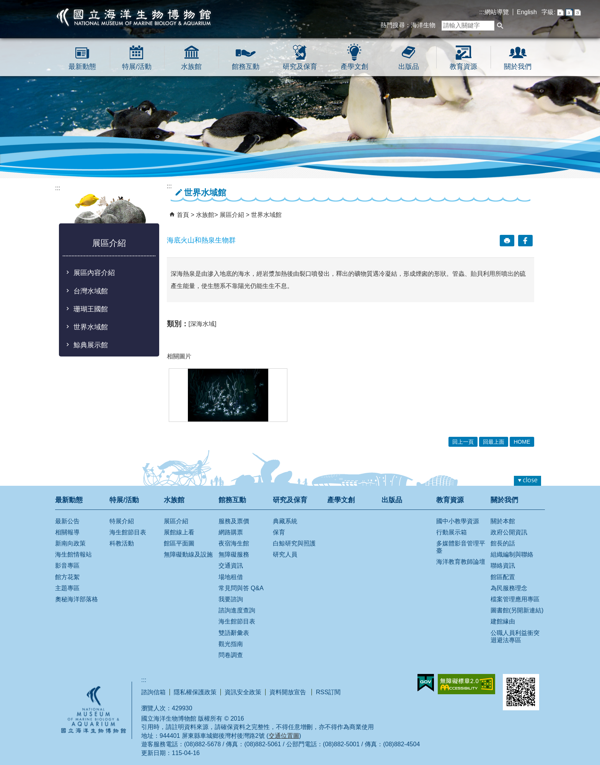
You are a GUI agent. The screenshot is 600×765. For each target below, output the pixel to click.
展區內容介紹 (94, 273)
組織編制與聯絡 (512, 554)
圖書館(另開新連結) (517, 610)
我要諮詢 (230, 599)
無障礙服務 (233, 554)
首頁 (183, 215)
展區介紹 (233, 215)
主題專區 (67, 588)
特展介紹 (121, 521)
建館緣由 (503, 621)
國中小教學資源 (457, 521)
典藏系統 (285, 521)
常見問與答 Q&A (241, 588)
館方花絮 (67, 577)
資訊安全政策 (243, 692)
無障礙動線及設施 (188, 554)
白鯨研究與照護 (294, 543)
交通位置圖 (284, 735)
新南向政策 (70, 543)
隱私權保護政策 (195, 692)
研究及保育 (300, 66)
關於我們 (518, 66)
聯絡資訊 (503, 565)
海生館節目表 (127, 532)
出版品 (408, 66)
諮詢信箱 (153, 692)
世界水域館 (90, 327)
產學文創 (354, 66)
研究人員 (285, 554)
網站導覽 (496, 12)
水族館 (191, 66)
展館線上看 (179, 532)
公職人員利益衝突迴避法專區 (515, 636)
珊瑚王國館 (90, 309)
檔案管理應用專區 (515, 599)
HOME (522, 442)
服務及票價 (233, 521)
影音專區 (67, 565)
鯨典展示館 (90, 345)
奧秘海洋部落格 (76, 599)
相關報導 (67, 532)
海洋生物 (423, 25)
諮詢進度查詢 (236, 610)
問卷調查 (230, 655)
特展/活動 (137, 66)
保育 (279, 532)
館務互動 (245, 66)
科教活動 (121, 543)
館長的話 (503, 543)
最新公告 (67, 521)
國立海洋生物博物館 (134, 17)
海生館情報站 (73, 554)
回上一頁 (463, 442)
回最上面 (493, 442)
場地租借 (230, 577)
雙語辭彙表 (233, 633)
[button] (500, 25)
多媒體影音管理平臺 (460, 547)
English (527, 12)
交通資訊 (230, 565)
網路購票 (230, 532)
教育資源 (463, 66)
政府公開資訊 (509, 532)
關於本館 (503, 521)
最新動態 (82, 66)
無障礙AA (466, 684)
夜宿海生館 (233, 543)
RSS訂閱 (328, 692)
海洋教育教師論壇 (460, 561)
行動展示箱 (451, 532)
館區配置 (503, 577)
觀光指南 (230, 644)
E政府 (425, 683)
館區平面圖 (179, 543)
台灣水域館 (90, 291)
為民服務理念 (509, 588)
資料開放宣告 (288, 692)
